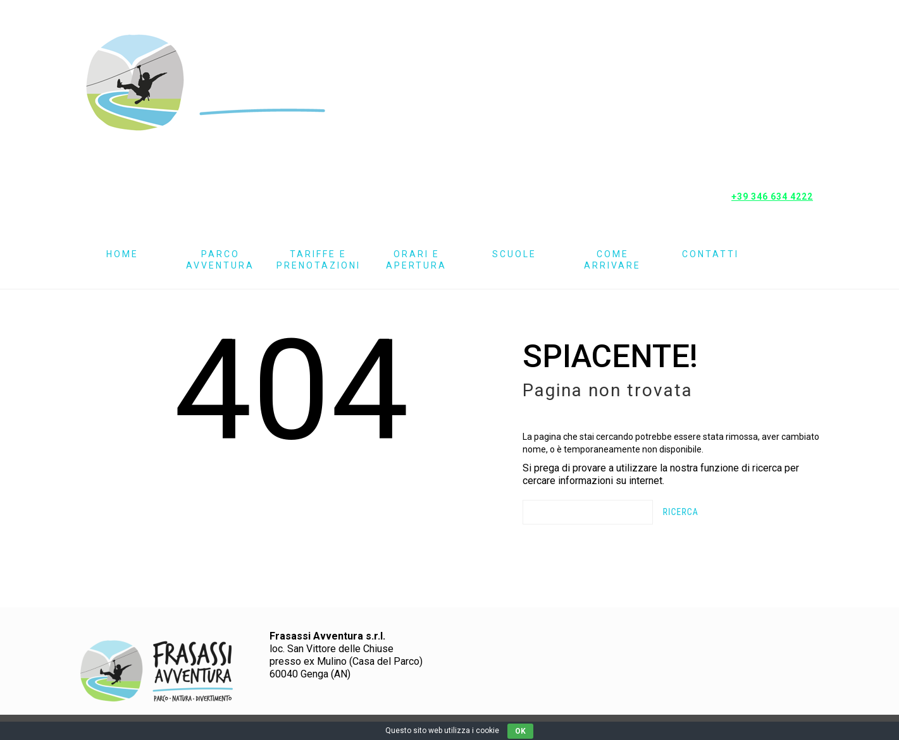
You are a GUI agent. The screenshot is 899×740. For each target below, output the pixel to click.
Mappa (778, 166)
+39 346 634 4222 (772, 196)
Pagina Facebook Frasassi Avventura (778, 68)
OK (520, 731)
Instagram (778, 117)
